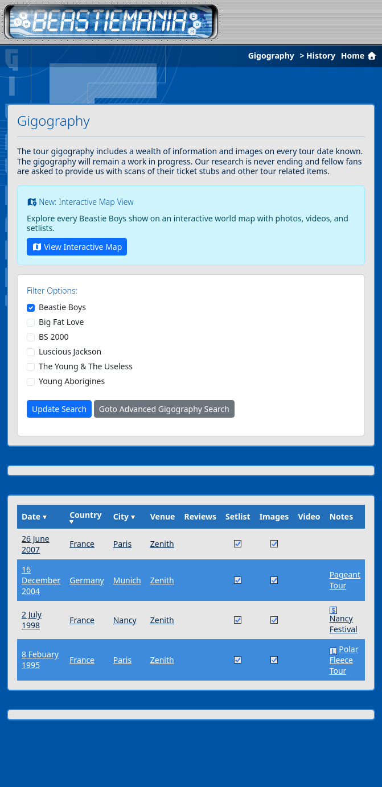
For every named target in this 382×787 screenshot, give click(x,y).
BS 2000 (53, 337)
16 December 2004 (41, 580)
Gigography (271, 55)
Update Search (59, 408)
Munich (127, 580)
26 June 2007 (36, 544)
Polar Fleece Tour (344, 660)
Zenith (162, 543)
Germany (86, 580)
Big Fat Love (61, 322)
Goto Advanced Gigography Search (164, 408)
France (82, 543)
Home (360, 55)
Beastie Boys (62, 307)
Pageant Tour (345, 580)
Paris (122, 543)
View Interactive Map (77, 246)
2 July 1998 (32, 620)
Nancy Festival (344, 623)
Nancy (125, 620)
